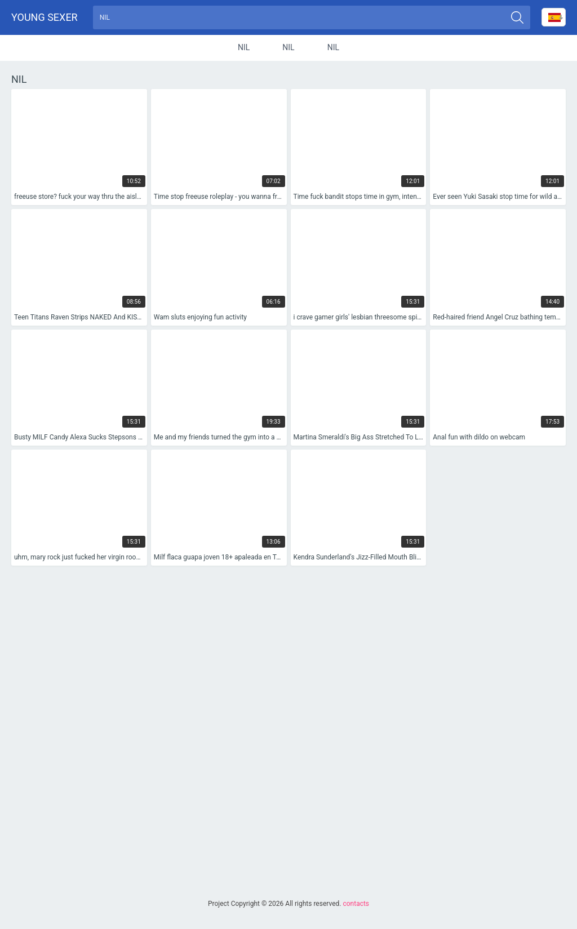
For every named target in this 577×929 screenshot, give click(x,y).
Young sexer (44, 17)
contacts (356, 904)
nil (244, 47)
